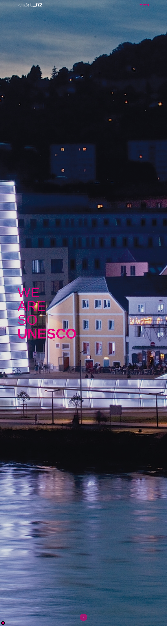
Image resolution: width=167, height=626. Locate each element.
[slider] (83, 313)
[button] (144, 5)
